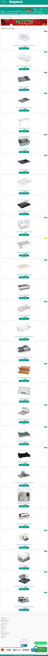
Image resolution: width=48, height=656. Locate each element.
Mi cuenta (36, 9)
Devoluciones (3, 622)
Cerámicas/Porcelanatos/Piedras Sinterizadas (9, 13)
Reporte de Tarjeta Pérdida (5, 631)
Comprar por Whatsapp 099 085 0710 (15, 11)
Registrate (2, 630)
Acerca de (2, 629)
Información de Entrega (4, 621)
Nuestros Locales (24, 13)
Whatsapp (2, 638)
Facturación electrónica (4, 634)
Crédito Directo (41, 13)
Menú (3, 11)
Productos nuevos (32, 13)
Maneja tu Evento (3, 626)
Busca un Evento (3, 625)
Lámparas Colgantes (37, 11)
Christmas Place (29, 11)
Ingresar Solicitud (3, 619)
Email (2, 637)
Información (3, 624)
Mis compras (43, 9)
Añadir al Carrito (24, 48)
